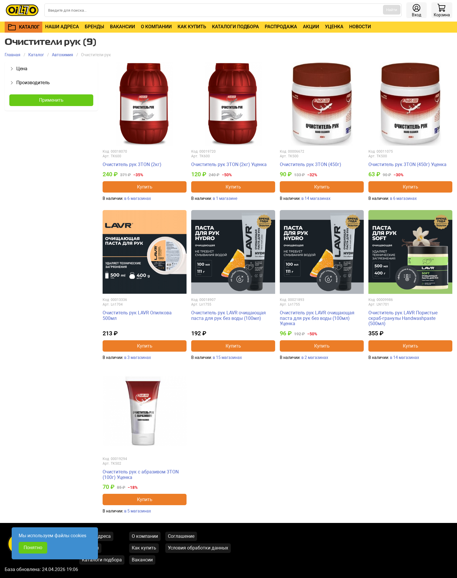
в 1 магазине (225, 198)
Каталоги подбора (235, 26)
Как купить (191, 26)
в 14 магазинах (316, 198)
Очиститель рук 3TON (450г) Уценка (407, 164)
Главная (12, 54)
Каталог (36, 54)
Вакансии (122, 26)
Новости (360, 26)
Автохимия (62, 54)
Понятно (33, 547)
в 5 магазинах (137, 511)
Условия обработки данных (198, 548)
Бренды (94, 26)
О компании (156, 26)
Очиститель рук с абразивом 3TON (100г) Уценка (141, 474)
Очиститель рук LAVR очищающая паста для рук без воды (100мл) (228, 315)
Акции (311, 26)
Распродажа (281, 26)
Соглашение (181, 536)
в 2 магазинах (314, 357)
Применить (51, 100)
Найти (391, 10)
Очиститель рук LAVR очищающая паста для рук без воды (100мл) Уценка (317, 318)
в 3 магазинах (137, 357)
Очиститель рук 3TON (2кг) (132, 164)
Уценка (334, 26)
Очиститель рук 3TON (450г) (310, 164)
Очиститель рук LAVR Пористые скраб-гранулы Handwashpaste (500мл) (402, 318)
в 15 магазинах (227, 357)
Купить (144, 187)
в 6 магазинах (137, 198)
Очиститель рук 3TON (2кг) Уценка (229, 164)
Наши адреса (62, 26)
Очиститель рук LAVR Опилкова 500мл (137, 315)
